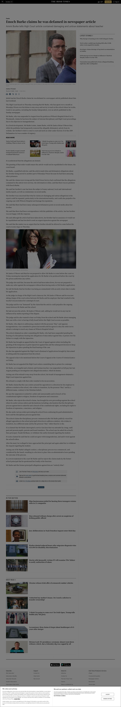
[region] (60, 696)
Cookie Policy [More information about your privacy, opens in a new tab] (17, 699)
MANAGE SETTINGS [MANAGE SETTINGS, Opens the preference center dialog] (107, 698)
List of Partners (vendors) (60, 695)
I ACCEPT (108, 694)
